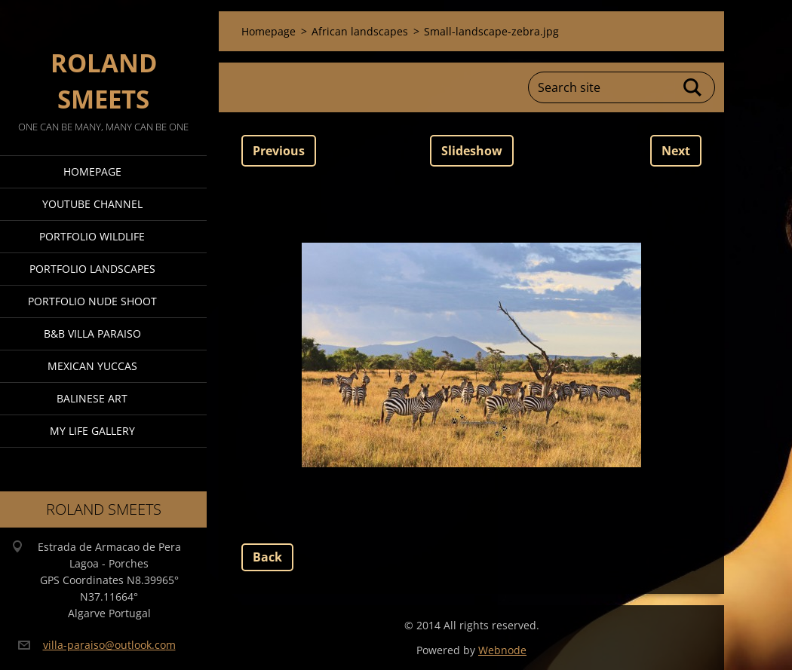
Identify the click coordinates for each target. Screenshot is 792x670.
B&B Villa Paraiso (92, 333)
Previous (279, 150)
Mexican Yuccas (92, 366)
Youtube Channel (92, 204)
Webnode (502, 650)
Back (267, 557)
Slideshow (471, 150)
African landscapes (360, 31)
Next (676, 150)
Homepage (92, 171)
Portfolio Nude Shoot (92, 301)
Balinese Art (92, 398)
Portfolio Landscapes (92, 269)
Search (693, 87)
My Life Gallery (92, 431)
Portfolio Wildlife (92, 236)
